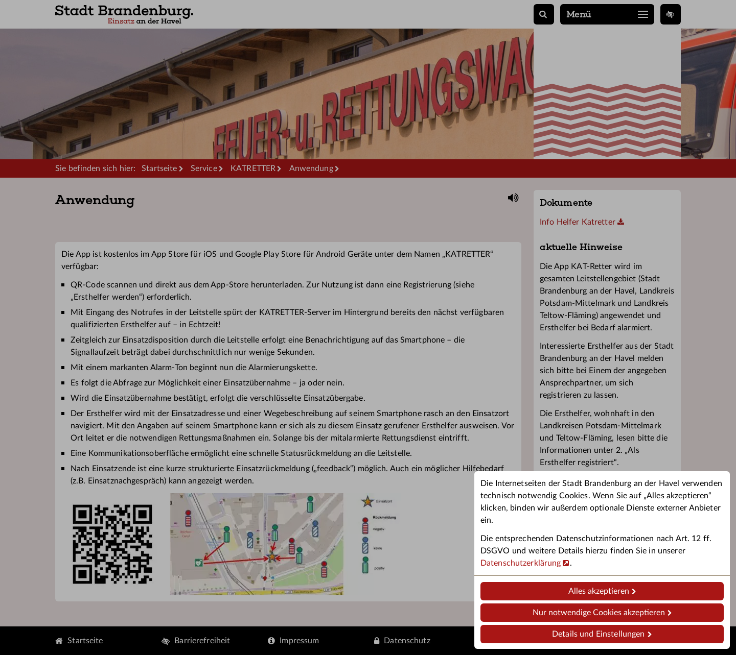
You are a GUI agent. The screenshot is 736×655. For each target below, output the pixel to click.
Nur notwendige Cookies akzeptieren (599, 613)
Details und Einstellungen (598, 634)
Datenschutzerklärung (520, 563)
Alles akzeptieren (598, 591)
